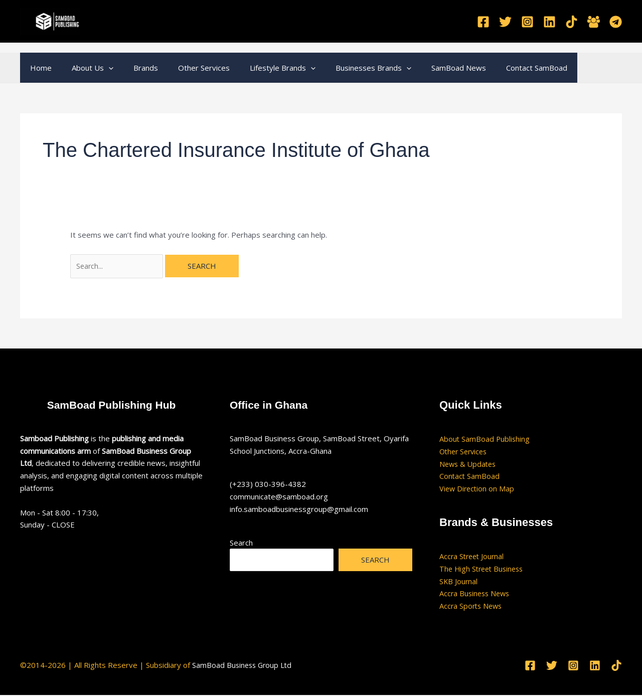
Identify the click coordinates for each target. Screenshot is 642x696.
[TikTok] (571, 22)
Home (38, 68)
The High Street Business (483, 570)
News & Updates (469, 465)
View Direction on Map (478, 489)
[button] (101, 68)
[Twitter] (505, 22)
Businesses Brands (346, 68)
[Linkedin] (549, 22)
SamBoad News (426, 68)
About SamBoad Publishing (485, 440)
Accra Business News (476, 595)
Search (241, 544)
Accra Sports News (472, 607)
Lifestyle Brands (260, 68)
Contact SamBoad (499, 68)
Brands (133, 68)
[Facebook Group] (593, 22)
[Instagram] (527, 22)
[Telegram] (615, 22)
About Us (85, 68)
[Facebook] (483, 22)
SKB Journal (458, 582)
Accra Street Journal (473, 557)
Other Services (186, 68)
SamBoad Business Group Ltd (243, 666)
